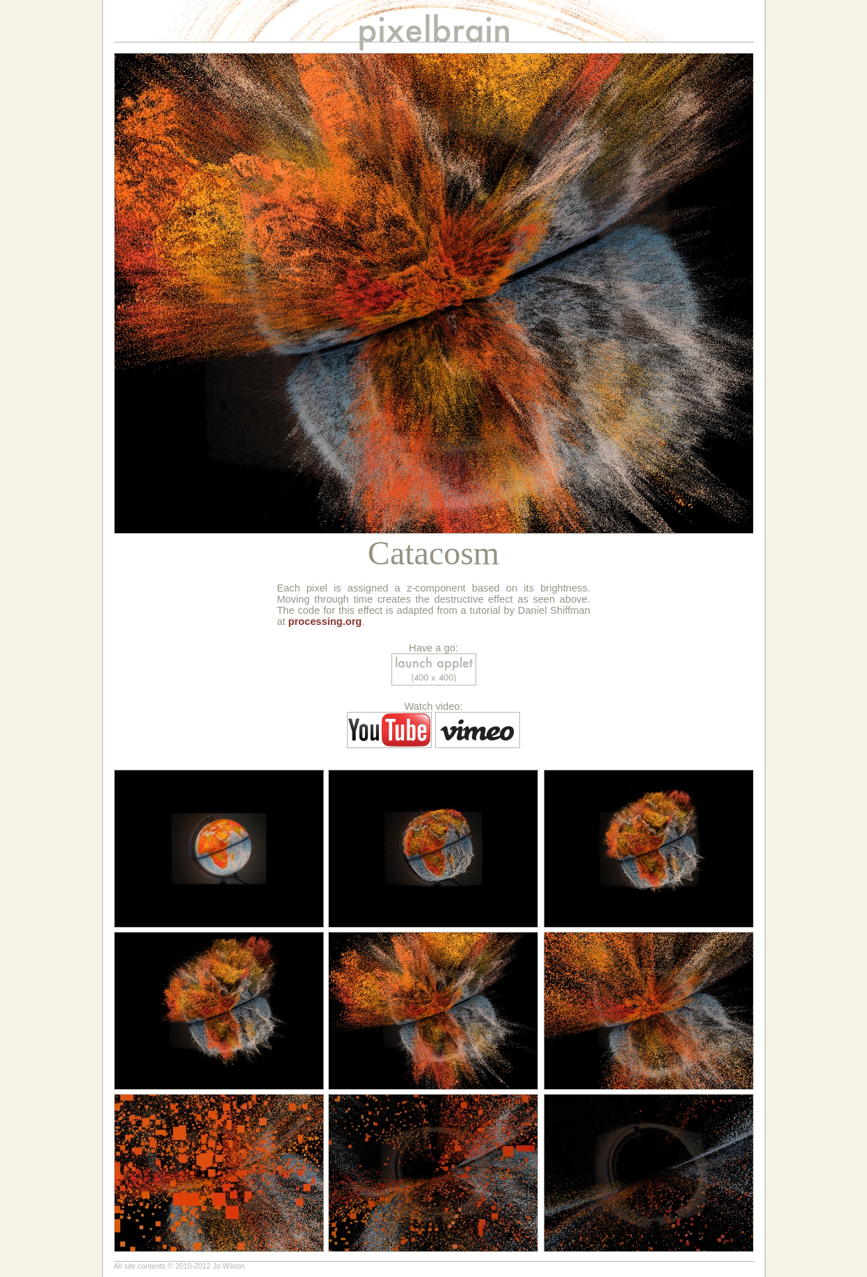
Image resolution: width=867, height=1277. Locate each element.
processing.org (325, 621)
